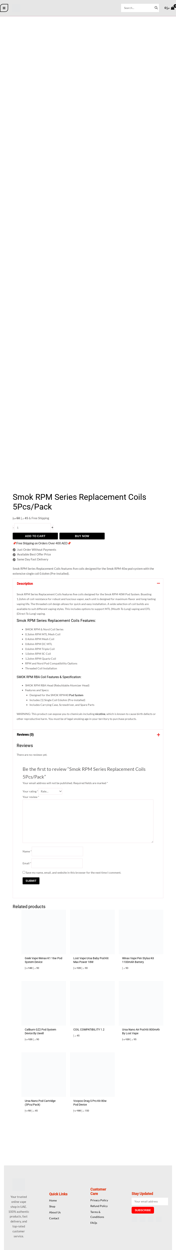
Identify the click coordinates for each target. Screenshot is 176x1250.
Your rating (31, 793)
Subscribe (143, 1210)
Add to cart (35, 536)
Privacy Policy (99, 1200)
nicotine (104, 715)
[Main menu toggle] (4, 8)
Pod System (79, 696)
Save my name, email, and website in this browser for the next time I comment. (76, 875)
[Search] (155, 8)
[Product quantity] (33, 528)
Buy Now (82, 536)
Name (27, 853)
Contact (54, 1218)
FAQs (93, 1222)
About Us (55, 1212)
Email (27, 865)
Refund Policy (99, 1206)
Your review (31, 798)
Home (53, 1200)
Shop (52, 1206)
